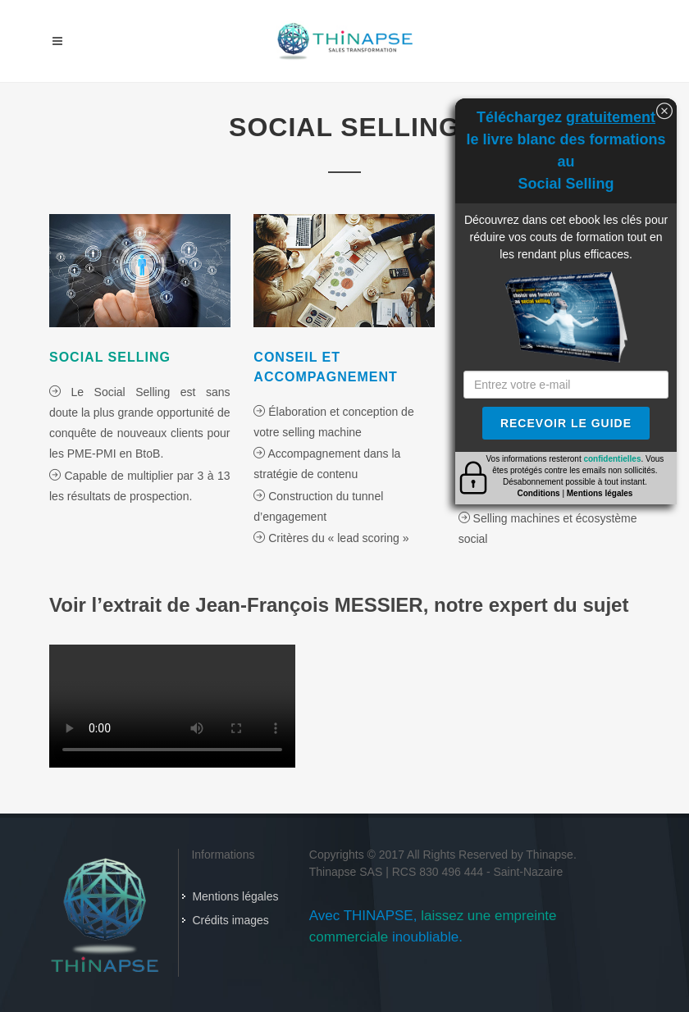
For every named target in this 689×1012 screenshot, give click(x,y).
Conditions (538, 493)
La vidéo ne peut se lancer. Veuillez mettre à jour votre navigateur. (172, 706)
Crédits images (230, 920)
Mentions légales (235, 896)
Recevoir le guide (566, 423)
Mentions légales (600, 493)
